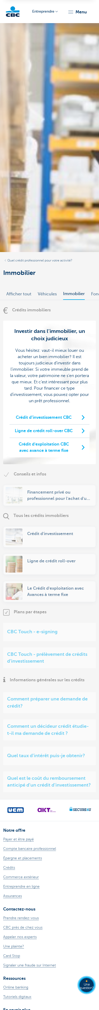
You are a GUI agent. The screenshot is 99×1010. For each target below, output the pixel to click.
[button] (77, 12)
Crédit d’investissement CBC (44, 417)
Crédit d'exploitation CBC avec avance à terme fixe (44, 447)
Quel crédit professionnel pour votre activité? (39, 260)
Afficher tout (18, 294)
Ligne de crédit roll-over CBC (44, 430)
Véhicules (47, 294)
